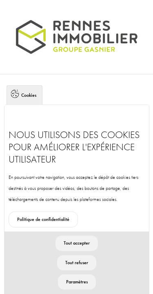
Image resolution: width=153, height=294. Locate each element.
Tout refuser (76, 268)
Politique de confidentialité (43, 226)
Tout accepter (77, 249)
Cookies (28, 101)
